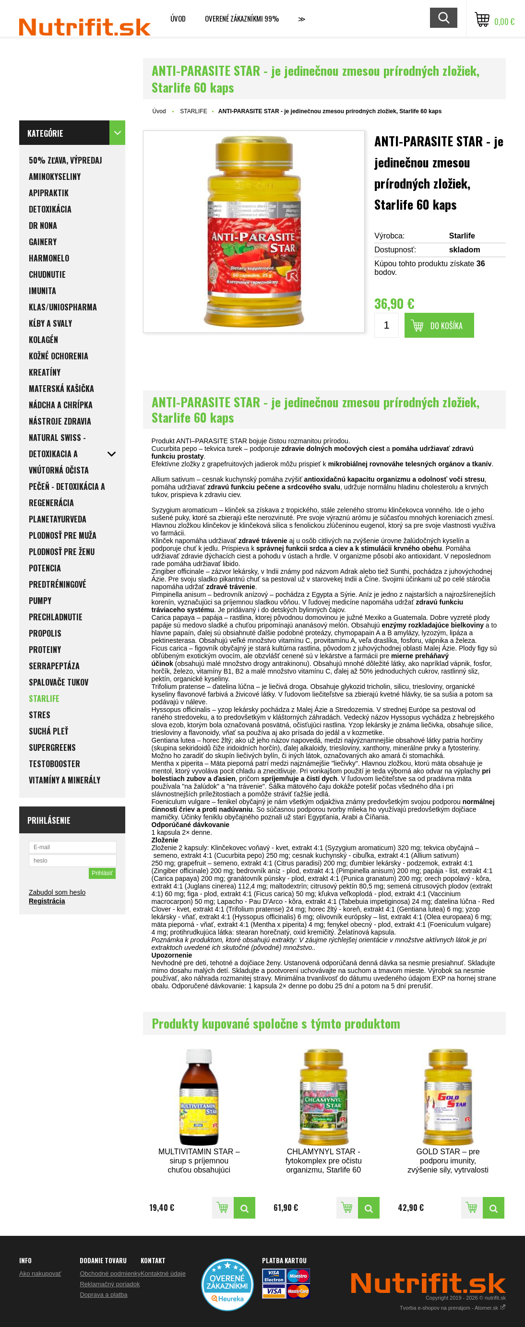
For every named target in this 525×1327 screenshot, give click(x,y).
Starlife (462, 236)
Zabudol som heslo (57, 892)
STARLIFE (193, 111)
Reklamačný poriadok (110, 1284)
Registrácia (47, 901)
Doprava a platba (103, 1294)
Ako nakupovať (40, 1273)
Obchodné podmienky (110, 1273)
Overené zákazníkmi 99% (242, 18)
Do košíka (446, 326)
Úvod (178, 18)
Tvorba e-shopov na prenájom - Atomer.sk (453, 1308)
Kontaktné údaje (163, 1273)
